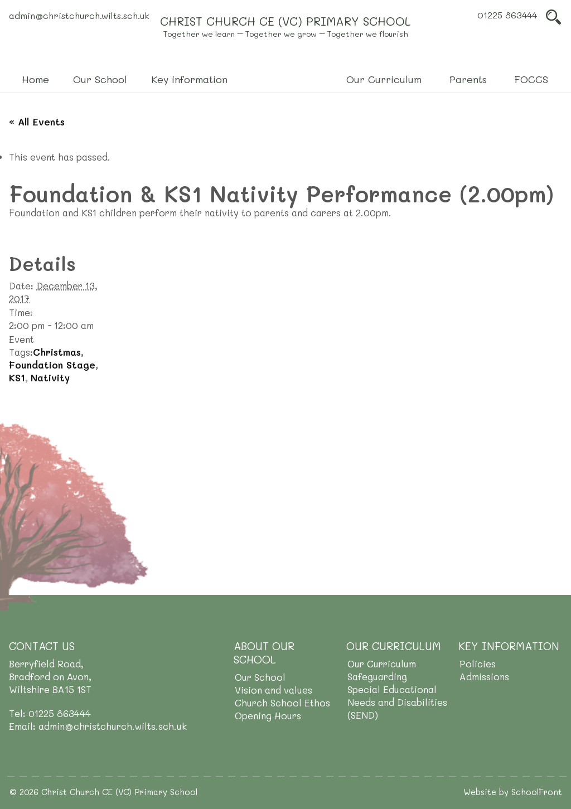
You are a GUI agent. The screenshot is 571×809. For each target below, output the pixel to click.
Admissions (484, 676)
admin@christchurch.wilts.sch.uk (79, 15)
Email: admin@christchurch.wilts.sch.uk (98, 726)
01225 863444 (507, 15)
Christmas (57, 352)
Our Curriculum (381, 663)
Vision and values (273, 690)
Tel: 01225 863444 (50, 713)
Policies (477, 663)
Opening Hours (268, 715)
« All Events (37, 121)
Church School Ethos (282, 702)
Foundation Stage (52, 365)
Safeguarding (377, 676)
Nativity (50, 377)
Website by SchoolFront (512, 791)
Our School (260, 677)
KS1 (17, 377)
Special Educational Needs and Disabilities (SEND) (397, 702)
